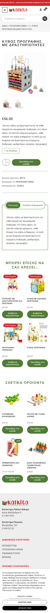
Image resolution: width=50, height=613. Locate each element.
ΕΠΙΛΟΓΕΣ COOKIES (24, 596)
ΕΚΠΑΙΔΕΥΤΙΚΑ (9, 545)
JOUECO (20, 186)
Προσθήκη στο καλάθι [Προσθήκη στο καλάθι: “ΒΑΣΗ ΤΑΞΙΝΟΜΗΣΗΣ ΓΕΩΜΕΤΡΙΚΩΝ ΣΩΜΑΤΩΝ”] (38, 478)
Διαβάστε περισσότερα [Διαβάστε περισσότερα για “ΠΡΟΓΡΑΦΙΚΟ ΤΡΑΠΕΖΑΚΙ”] (12, 363)
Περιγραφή (13, 205)
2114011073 (8, 516)
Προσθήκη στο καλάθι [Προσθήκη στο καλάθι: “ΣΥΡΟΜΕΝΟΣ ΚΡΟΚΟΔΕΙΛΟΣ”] (12, 429)
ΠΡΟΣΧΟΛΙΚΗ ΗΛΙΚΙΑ (18, 26)
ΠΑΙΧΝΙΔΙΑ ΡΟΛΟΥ (11, 553)
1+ (29, 26)
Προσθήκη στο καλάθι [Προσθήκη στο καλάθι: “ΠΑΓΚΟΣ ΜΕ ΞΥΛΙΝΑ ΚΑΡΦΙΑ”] (38, 429)
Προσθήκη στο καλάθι (26, 162)
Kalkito (5, 26)
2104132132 (8, 528)
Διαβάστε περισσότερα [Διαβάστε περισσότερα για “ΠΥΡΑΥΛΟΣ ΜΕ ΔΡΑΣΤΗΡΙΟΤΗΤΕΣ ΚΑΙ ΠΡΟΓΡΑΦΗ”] (12, 314)
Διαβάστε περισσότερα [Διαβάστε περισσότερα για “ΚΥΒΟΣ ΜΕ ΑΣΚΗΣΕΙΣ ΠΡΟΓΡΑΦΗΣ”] (37, 314)
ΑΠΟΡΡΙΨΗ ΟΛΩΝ (24, 602)
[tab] (13, 205)
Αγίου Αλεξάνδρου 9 (11, 512)
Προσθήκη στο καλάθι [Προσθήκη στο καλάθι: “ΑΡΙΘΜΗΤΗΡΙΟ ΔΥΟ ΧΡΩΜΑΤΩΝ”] (12, 478)
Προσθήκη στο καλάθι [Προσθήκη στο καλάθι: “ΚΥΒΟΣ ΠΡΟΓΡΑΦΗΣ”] (38, 363)
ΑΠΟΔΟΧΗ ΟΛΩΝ (24, 608)
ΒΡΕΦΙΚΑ (6, 557)
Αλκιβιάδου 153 (9, 525)
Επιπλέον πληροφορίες (33, 205)
